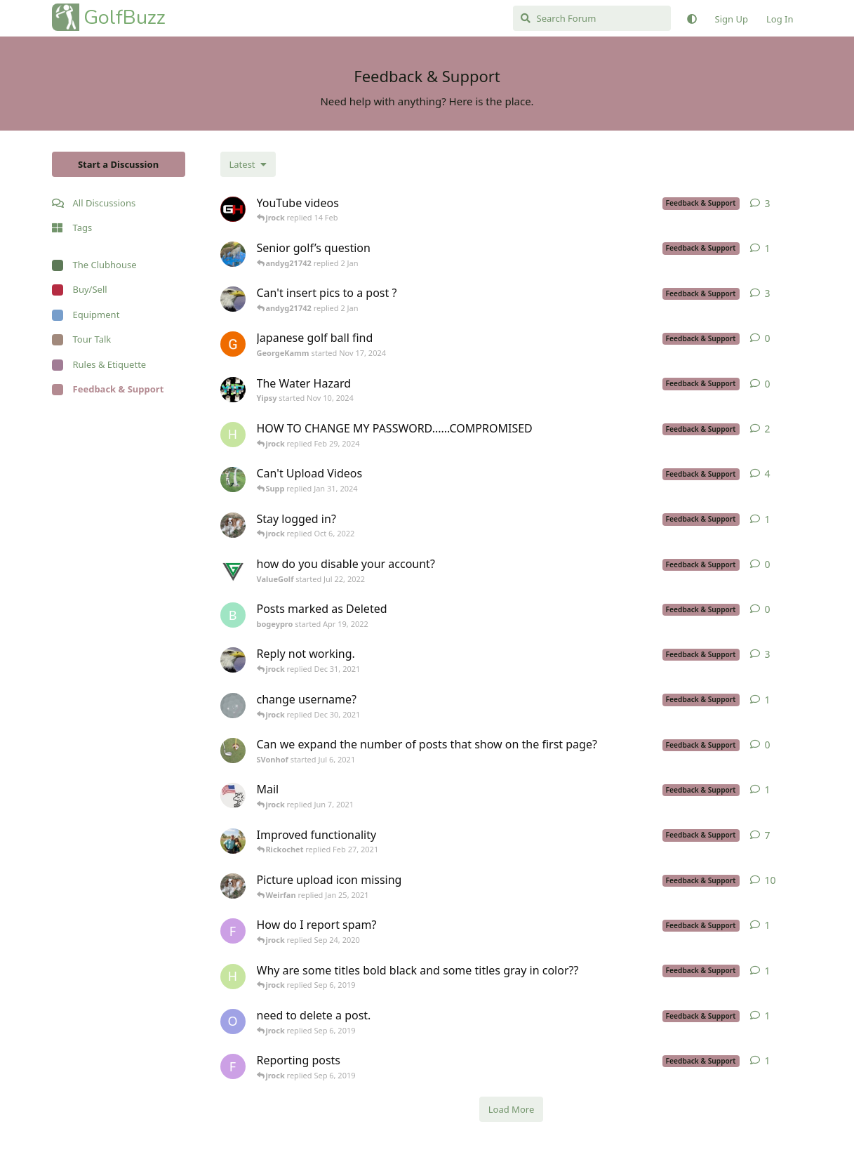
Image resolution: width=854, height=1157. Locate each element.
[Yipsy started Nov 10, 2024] (233, 389)
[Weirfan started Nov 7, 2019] (233, 841)
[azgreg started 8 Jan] (233, 209)
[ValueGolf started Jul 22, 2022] (233, 570)
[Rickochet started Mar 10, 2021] (233, 795)
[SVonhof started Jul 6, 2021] (233, 750)
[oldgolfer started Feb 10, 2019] (233, 1021)
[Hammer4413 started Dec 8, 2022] (233, 434)
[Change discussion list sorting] (248, 164)
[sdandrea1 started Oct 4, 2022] (233, 525)
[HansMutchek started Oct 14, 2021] (233, 705)
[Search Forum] (592, 18)
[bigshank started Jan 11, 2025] (233, 254)
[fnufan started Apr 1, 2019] (233, 1066)
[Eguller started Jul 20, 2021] (233, 660)
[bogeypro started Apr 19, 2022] (233, 615)
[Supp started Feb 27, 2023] (233, 479)
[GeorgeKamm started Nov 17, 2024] (233, 344)
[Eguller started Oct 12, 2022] (233, 299)
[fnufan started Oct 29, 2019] (233, 931)
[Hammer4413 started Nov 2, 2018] (233, 976)
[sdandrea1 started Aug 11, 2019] (233, 886)
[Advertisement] (118, 620)
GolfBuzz (125, 17)
